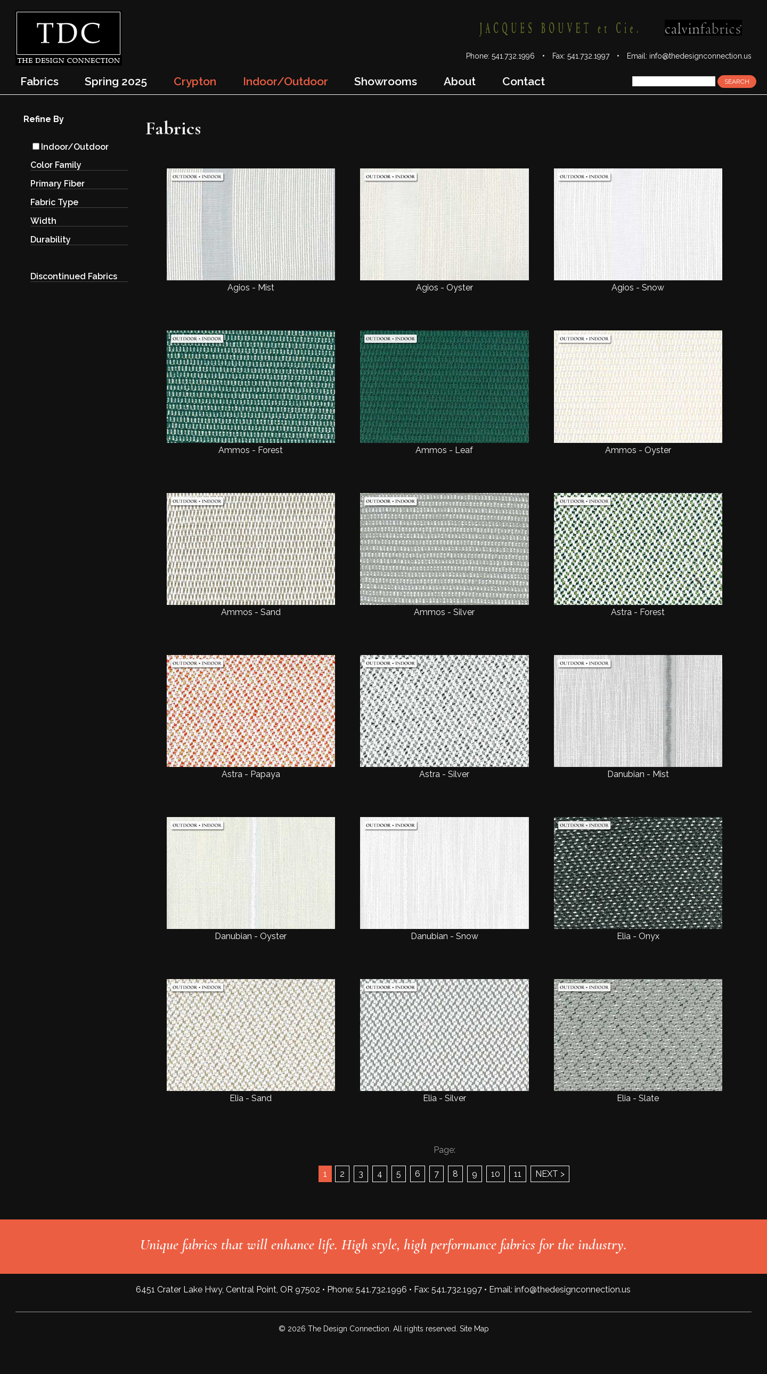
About (460, 81)
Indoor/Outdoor (70, 147)
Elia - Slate (638, 1041)
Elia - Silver (444, 1041)
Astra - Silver (444, 717)
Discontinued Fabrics (73, 276)
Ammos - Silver (444, 555)
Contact (523, 81)
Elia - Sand (251, 1041)
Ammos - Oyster (638, 392)
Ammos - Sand (251, 555)
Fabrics (39, 81)
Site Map (474, 1328)
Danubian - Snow (444, 879)
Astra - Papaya (251, 717)
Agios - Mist (251, 230)
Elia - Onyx (638, 879)
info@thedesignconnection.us (700, 56)
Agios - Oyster (444, 230)
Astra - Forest (638, 555)
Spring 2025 (116, 81)
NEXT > (550, 1174)
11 (517, 1174)
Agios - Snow (638, 230)
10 (495, 1174)
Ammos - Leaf (444, 392)
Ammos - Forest (251, 392)
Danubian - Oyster (251, 879)
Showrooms (385, 81)
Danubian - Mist (638, 717)
